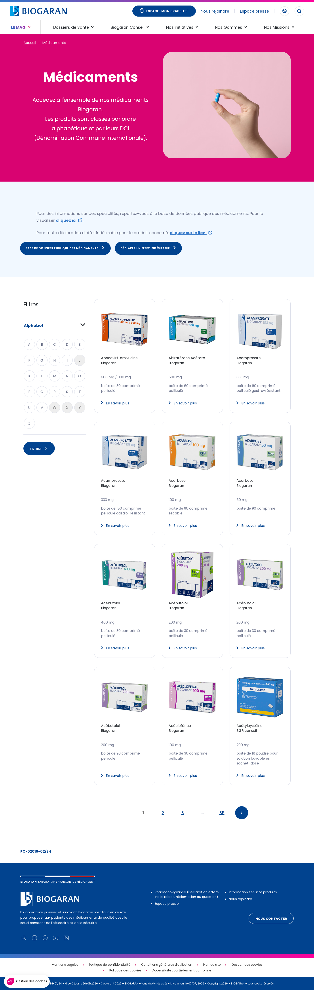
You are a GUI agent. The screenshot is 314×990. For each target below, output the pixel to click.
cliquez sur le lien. (188, 232)
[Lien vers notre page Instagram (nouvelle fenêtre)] (23, 937)
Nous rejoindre (215, 11)
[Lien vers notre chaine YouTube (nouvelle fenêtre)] (55, 937)
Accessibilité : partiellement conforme (181, 970)
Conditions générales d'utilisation (166, 964)
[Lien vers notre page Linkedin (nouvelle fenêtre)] (66, 937)
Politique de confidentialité (109, 964)
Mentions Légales (65, 964)
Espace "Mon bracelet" (164, 11)
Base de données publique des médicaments (65, 248)
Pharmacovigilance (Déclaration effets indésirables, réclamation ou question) (187, 894)
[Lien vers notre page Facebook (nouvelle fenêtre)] (45, 937)
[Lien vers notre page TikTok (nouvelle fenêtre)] (34, 937)
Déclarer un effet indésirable (148, 248)
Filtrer (39, 448)
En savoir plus (115, 403)
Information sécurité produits (253, 892)
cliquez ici (66, 220)
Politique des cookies (125, 970)
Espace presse (254, 11)
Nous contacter (271, 918)
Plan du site (212, 964)
